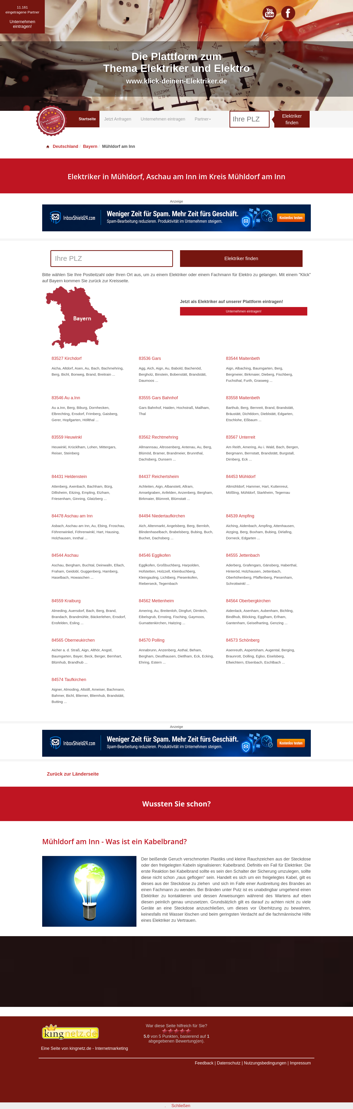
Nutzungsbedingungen (265, 1063)
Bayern (90, 146)
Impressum (300, 1063)
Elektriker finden (292, 119)
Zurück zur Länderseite (73, 774)
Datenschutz (228, 1063)
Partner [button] (203, 119)
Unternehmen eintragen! (244, 311)
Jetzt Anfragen (117, 119)
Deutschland (62, 146)
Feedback (204, 1063)
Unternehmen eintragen (163, 119)
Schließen (180, 1105)
